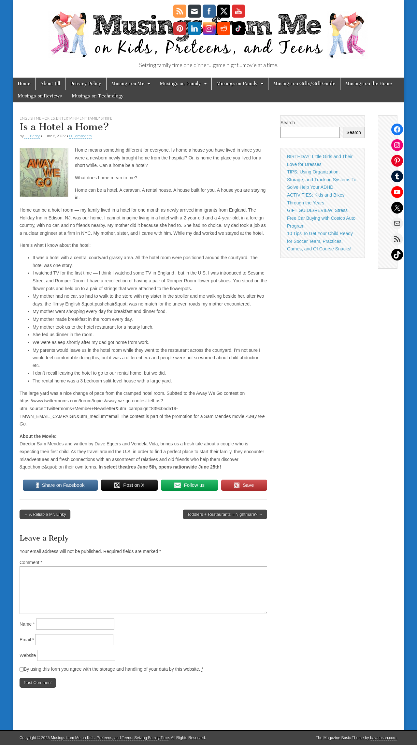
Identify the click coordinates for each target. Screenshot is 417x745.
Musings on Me (127, 83)
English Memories (37, 118)
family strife (100, 118)
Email (27, 639)
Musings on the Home (368, 83)
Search (287, 122)
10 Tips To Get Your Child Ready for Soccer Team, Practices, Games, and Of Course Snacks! (320, 241)
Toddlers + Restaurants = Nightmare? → (225, 514)
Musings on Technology (98, 96)
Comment (31, 562)
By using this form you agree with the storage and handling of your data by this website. (113, 669)
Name (27, 624)
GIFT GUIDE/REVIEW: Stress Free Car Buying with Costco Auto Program (321, 218)
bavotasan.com (383, 738)
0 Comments (80, 135)
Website (28, 655)
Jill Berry (32, 135)
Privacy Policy (85, 83)
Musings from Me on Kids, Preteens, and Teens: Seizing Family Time (110, 738)
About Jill (50, 83)
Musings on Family (180, 83)
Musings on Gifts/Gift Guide (304, 83)
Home (24, 83)
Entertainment (71, 118)
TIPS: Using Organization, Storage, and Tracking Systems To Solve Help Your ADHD (321, 179)
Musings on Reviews (40, 96)
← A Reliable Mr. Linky (45, 514)
